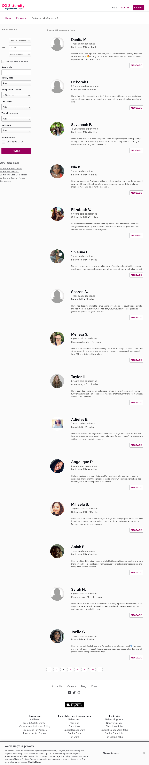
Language (6, 125)
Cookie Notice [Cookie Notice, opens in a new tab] (34, 762)
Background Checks (11, 89)
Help (114, 7)
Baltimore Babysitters (11, 168)
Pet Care (74, 736)
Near (3, 47)
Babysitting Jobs (114, 719)
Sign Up (138, 7)
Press (94, 686)
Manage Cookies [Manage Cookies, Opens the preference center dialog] (111, 753)
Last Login (6, 101)
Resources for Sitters (34, 733)
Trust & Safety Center (34, 722)
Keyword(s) (7, 67)
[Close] (144, 753)
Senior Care (74, 733)
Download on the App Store (74, 704)
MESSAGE (136, 65)
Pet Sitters (21, 18)
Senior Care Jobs (114, 733)
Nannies (74, 722)
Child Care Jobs (114, 726)
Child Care (74, 726)
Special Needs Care (74, 729)
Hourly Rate (7, 77)
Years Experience (9, 113)
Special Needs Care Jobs (114, 729)
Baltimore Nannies (9, 171)
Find (3, 40)
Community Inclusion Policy (34, 726)
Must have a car (15, 141)
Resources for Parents (35, 729)
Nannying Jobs (114, 722)
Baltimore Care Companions (14, 174)
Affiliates (34, 719)
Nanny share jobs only (17, 61)
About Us (57, 686)
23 (93, 669)
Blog (83, 686)
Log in (125, 7)
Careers (71, 686)
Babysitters (74, 719)
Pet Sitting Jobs (114, 736)
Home (8, 18)
